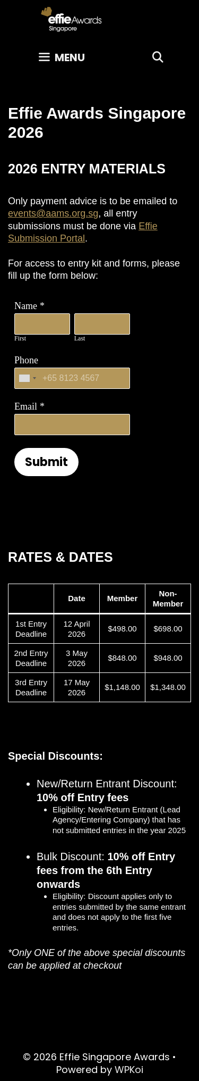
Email (25, 406)
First (20, 338)
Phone (26, 360)
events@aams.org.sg (53, 213)
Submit (46, 462)
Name (25, 306)
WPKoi (129, 1069)
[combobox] (27, 378)
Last (79, 338)
